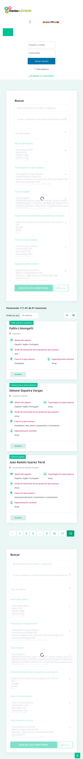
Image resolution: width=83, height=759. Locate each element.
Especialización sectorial (27, 264)
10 (54, 533)
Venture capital (17, 457)
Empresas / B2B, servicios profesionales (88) (41, 275)
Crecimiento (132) (41, 249)
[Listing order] (29, 315)
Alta (41, 224)
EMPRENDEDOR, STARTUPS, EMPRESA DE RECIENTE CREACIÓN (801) (41, 203)
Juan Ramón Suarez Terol (27, 462)
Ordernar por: (13, 315)
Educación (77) (41, 278)
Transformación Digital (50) (41, 176)
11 (62, 533)
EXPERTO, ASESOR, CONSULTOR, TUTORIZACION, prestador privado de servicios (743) (41, 206)
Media (41, 230)
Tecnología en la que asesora (29, 167)
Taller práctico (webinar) (21, 323)
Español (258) (41, 155)
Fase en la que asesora (26, 239)
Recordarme (42, 69)
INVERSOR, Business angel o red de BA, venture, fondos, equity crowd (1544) (41, 200)
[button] (30, 21)
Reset (61, 288)
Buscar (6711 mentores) (33, 288)
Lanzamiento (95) (41, 254)
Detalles (18, 374)
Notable (41, 227)
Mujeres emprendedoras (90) (41, 273)
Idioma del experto (24, 143)
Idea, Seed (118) (41, 251)
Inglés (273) (41, 152)
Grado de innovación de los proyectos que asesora (39, 215)
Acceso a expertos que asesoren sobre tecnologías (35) (41, 179)
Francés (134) (41, 157)
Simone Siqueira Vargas (26, 390)
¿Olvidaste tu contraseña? (41, 76)
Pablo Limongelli (21, 328)
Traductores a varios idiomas (23, 385)
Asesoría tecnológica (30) (41, 182)
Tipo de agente (22, 191)
